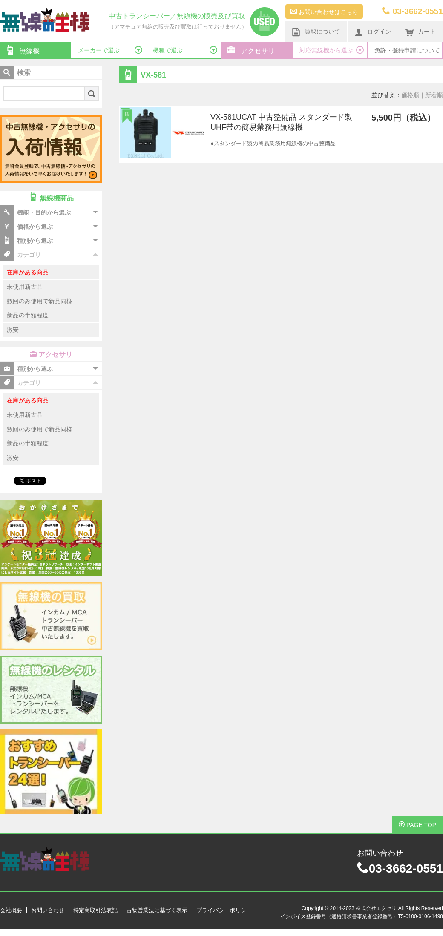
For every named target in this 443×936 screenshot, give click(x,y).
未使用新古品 (25, 286)
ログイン (372, 32)
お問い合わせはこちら (324, 11)
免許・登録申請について (407, 50)
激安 (13, 329)
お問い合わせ (47, 910)
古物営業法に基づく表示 (157, 910)
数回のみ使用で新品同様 (39, 301)
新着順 (434, 95)
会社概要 (11, 910)
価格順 (410, 95)
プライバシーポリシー (224, 910)
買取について (316, 32)
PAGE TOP (417, 824)
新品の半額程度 (28, 315)
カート (420, 32)
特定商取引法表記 (95, 910)
